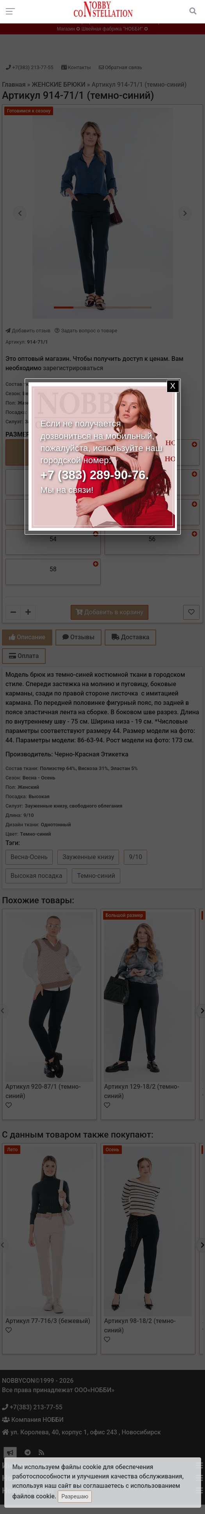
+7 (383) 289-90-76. (94, 474)
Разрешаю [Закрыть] (74, 1496)
